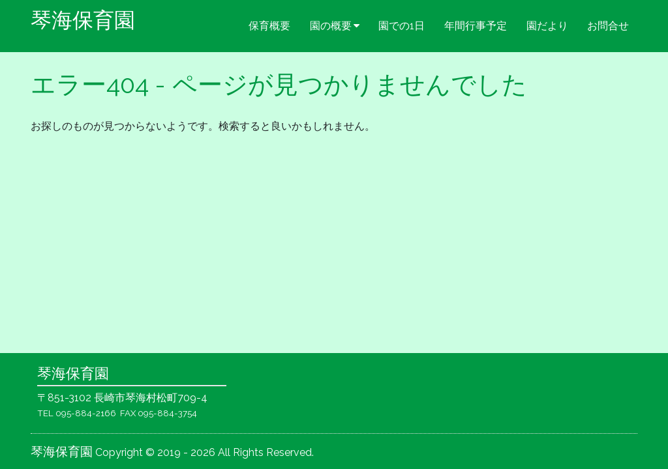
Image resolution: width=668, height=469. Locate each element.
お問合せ (608, 26)
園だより (547, 26)
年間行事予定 (475, 26)
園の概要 (331, 26)
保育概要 (269, 26)
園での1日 (401, 26)
